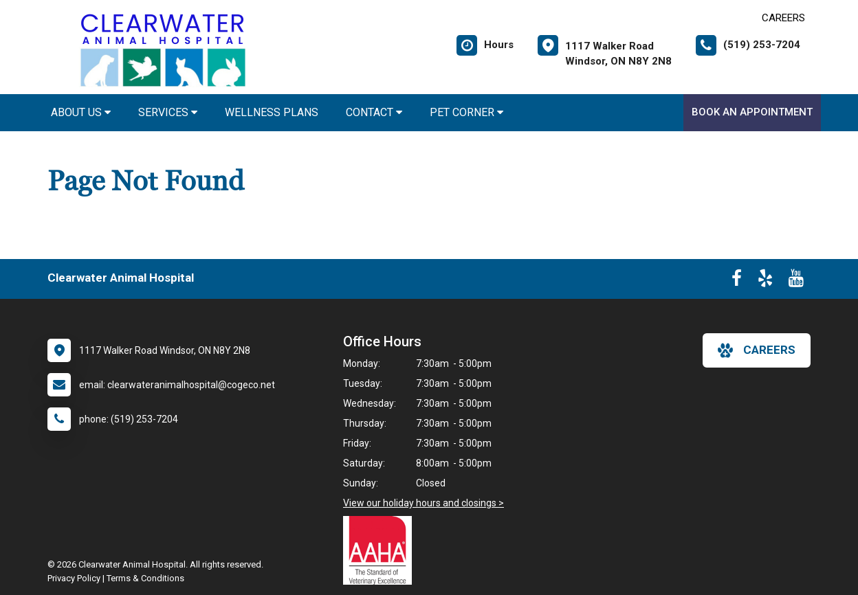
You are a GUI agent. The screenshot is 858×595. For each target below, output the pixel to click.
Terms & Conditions (145, 578)
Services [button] (167, 112)
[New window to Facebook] (737, 281)
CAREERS (783, 18)
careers (756, 350)
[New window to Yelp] (765, 281)
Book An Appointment (752, 112)
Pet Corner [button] (466, 112)
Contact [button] (374, 112)
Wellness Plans (271, 112)
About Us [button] (81, 112)
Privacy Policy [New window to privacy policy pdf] (73, 578)
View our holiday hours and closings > (423, 502)
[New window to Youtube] (796, 281)
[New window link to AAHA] (381, 550)
